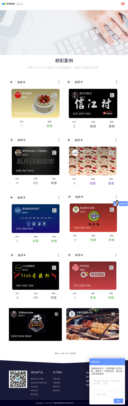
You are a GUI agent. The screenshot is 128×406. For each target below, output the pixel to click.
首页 (56, 353)
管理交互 (34, 390)
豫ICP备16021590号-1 (84, 403)
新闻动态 (56, 387)
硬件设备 (34, 394)
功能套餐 (56, 383)
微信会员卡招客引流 (39, 383)
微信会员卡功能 (37, 379)
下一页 (69, 353)
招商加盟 (56, 379)
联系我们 (56, 390)
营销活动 (34, 387)
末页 (74, 353)
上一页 (61, 353)
